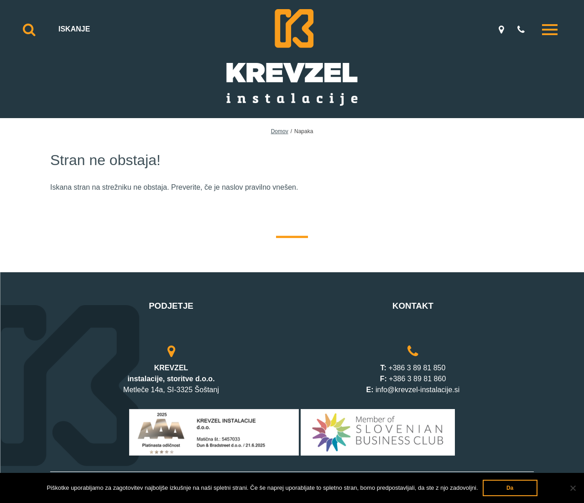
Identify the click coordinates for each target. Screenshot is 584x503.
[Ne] (572, 488)
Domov (279, 131)
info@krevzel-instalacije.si (417, 390)
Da (509, 488)
